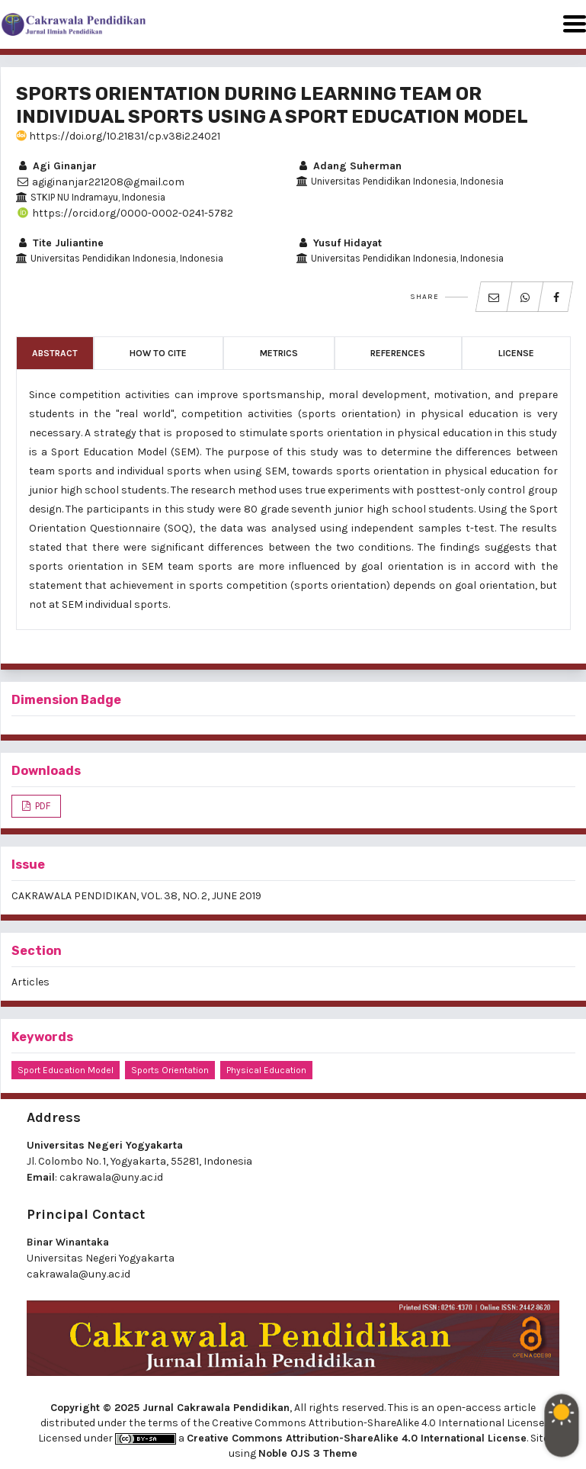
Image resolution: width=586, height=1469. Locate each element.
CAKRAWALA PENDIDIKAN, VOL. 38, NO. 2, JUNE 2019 (136, 895)
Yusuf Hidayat (339, 242)
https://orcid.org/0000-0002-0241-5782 (124, 213)
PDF (41, 806)
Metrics (279, 353)
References (397, 353)
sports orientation (170, 1070)
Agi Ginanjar (56, 165)
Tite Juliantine (60, 242)
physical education (266, 1070)
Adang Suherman (349, 165)
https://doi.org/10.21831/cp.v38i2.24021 (118, 136)
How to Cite (158, 353)
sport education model (66, 1070)
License (516, 353)
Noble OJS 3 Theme (307, 1453)
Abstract (55, 353)
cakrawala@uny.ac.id (111, 1177)
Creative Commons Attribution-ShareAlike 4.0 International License (357, 1438)
